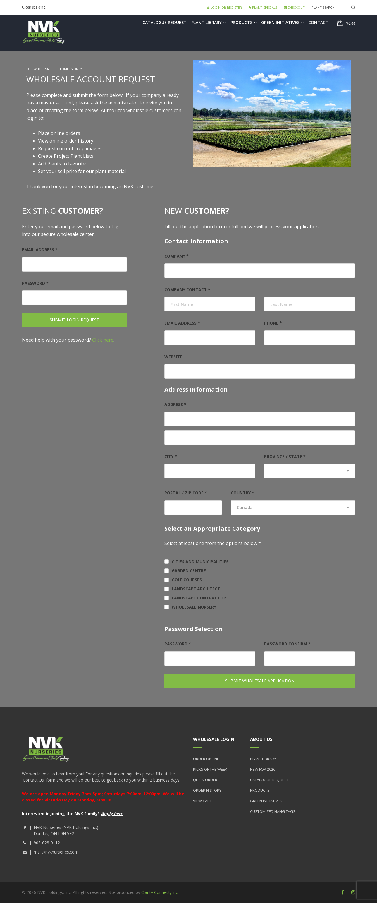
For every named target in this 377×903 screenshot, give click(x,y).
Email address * (40, 249)
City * (170, 456)
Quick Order (205, 779)
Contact (318, 22)
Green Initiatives (282, 22)
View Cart (202, 800)
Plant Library (208, 22)
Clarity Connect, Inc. (160, 892)
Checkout (294, 7)
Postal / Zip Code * (185, 493)
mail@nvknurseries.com (56, 852)
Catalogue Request (164, 22)
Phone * (273, 323)
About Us (261, 739)
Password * (35, 283)
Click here (102, 340)
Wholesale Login (213, 739)
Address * (175, 404)
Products (243, 22)
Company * (176, 256)
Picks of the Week (210, 769)
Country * (242, 493)
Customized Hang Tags (272, 811)
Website (173, 356)
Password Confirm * (287, 644)
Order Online (206, 758)
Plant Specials (263, 7)
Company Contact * (187, 289)
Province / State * (285, 456)
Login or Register (224, 7)
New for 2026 (262, 769)
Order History (207, 790)
